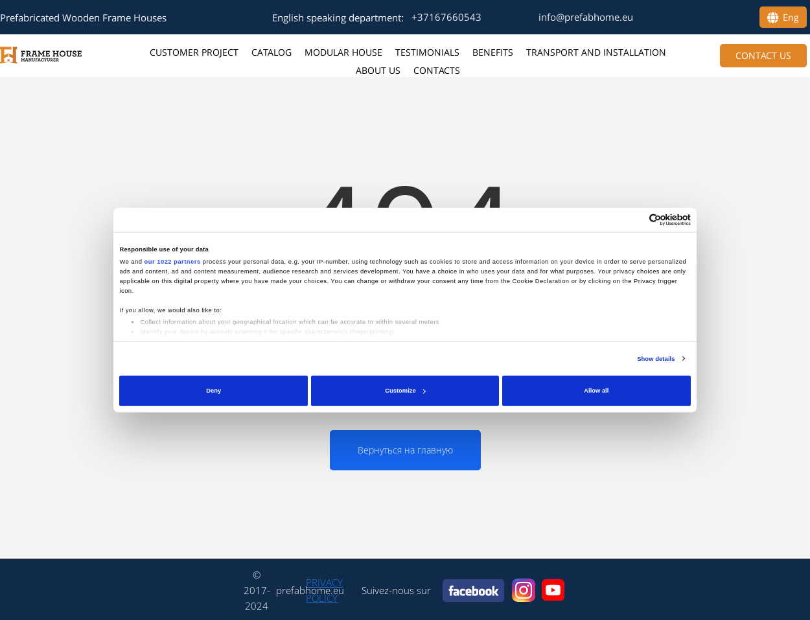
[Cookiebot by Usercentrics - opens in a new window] (634, 220)
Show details (656, 359)
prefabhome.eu (310, 590)
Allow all (596, 390)
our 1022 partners (173, 261)
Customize (405, 390)
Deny (213, 390)
